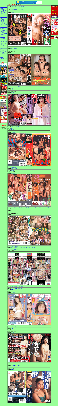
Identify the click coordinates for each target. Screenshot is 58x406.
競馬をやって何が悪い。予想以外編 (3, 17)
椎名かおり (15, 365)
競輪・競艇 (4, 41)
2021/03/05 (13, 292)
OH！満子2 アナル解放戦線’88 (17, 286)
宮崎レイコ (13, 247)
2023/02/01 (13, 132)
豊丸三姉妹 (13, 363)
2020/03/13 (13, 332)
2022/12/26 (13, 214)
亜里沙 (12, 288)
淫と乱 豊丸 (13, 167)
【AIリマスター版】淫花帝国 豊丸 (18, 6)
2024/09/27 (13, 52)
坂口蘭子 (19, 365)
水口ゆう (21, 247)
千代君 (21, 288)
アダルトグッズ (3, 53)
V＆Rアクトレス (14, 249)
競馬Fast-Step (2, 38)
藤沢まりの (17, 48)
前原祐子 (13, 48)
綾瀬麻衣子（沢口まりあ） (28, 247)
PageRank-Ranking (3, 22)
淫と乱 (12, 129)
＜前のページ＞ (10, 403)
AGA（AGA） (14, 211)
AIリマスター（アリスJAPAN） (17, 9)
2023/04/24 (13, 92)
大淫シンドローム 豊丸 (15, 326)
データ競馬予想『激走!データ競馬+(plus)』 (3, 24)
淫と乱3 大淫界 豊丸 (15, 126)
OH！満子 (13, 289)
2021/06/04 (13, 252)
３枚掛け (2, 21)
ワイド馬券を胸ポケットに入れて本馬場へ (3, 31)
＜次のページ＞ (16, 403)
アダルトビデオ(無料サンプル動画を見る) (3, 51)
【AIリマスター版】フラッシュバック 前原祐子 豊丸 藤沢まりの (23, 47)
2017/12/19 (13, 369)
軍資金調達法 (3, 48)
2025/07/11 (13, 12)
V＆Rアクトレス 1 (14, 246)
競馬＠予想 (2, 9)
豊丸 (20, 48)
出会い (1, 57)
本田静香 (16, 288)
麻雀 (1, 42)
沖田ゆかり (13, 168)
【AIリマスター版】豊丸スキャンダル (18, 86)
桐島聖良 (17, 247)
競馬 (1, 41)
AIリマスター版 (14, 89)
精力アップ (2, 54)
